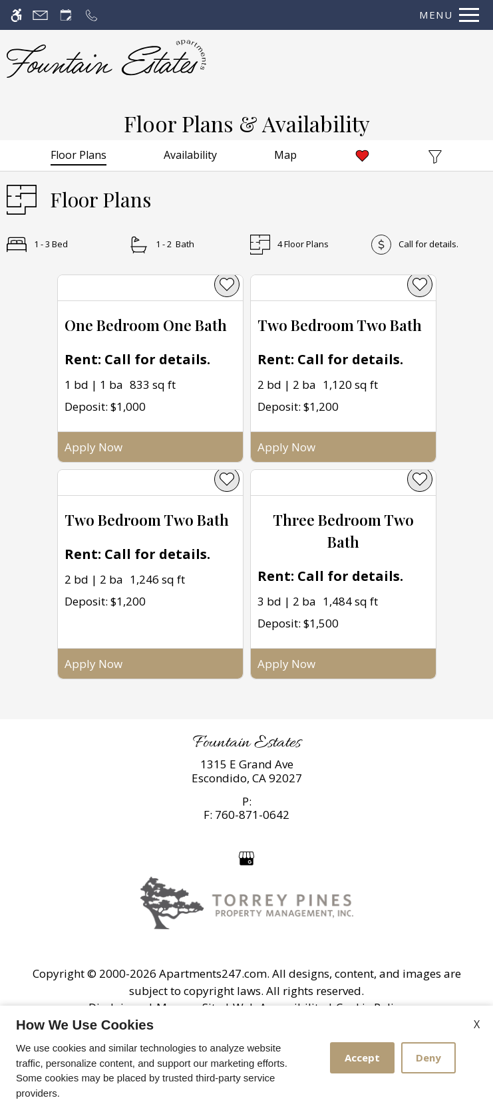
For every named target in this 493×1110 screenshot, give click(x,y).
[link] (247, 771)
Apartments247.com (213, 973)
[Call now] (91, 15)
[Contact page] (40, 15)
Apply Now (93, 447)
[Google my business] (246, 857)
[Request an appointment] (66, 15)
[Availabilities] (190, 155)
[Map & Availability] (285, 155)
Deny (428, 1057)
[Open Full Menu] (446, 15)
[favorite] (227, 284)
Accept (362, 1057)
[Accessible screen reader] (16, 15)
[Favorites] (362, 155)
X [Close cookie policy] (477, 1024)
